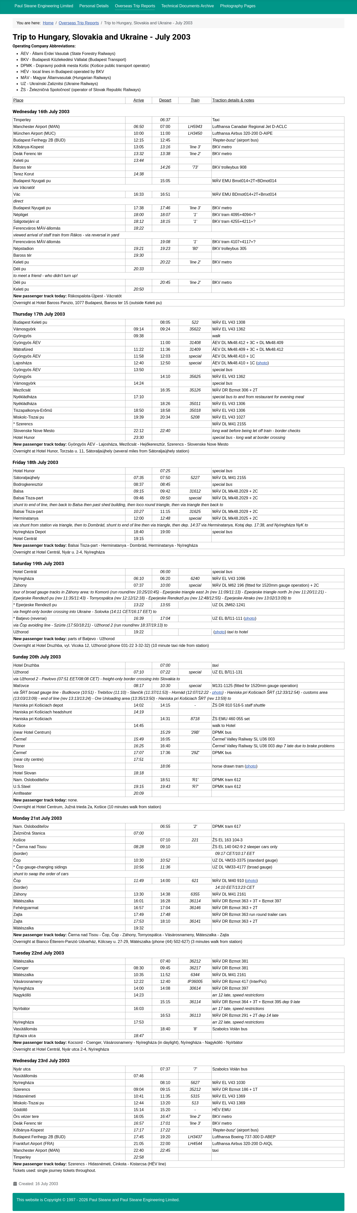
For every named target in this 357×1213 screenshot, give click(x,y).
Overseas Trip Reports (135, 6)
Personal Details (94, 6)
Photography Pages (238, 6)
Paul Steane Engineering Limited (44, 6)
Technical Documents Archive (187, 6)
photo (262, 363)
